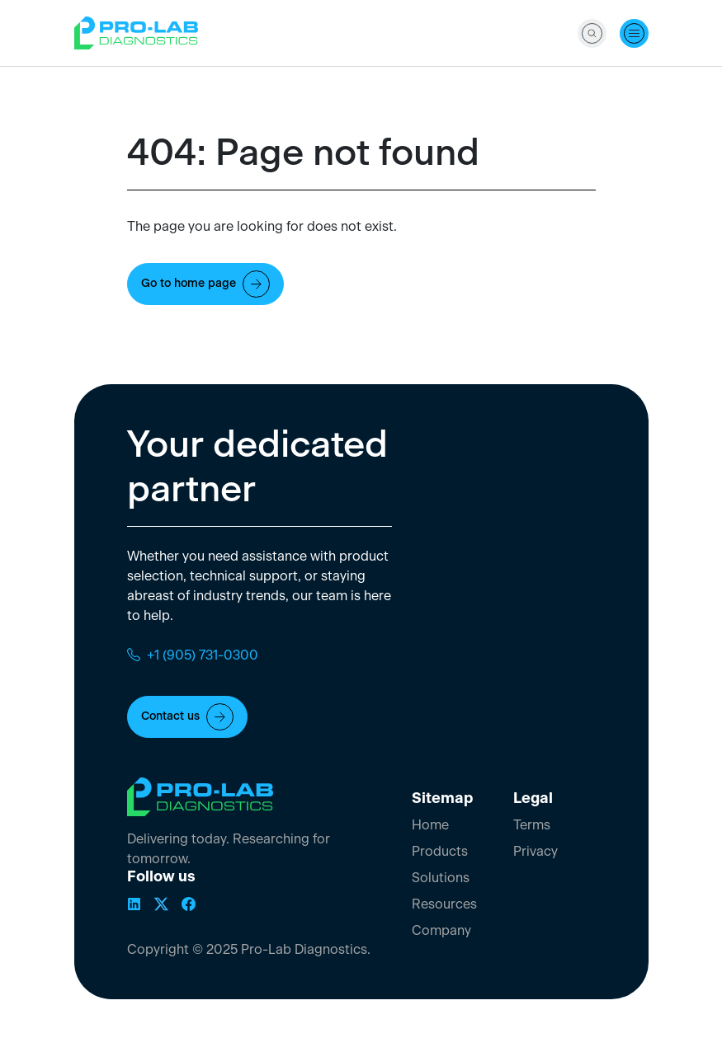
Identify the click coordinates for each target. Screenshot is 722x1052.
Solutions (441, 878)
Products (440, 851)
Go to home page (205, 284)
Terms (531, 825)
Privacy (535, 851)
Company (441, 930)
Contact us (187, 716)
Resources (444, 904)
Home (430, 825)
